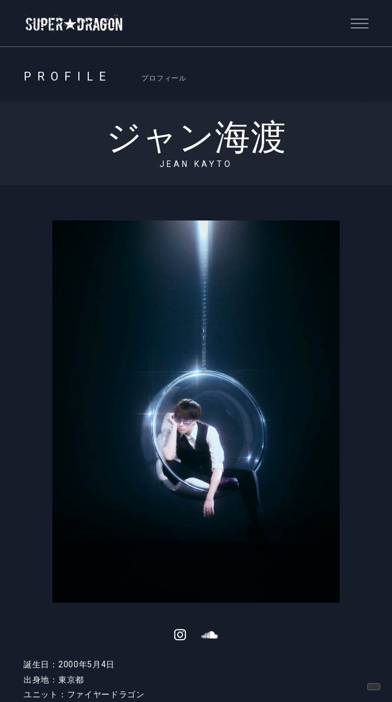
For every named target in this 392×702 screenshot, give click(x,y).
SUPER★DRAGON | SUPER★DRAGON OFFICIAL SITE (75, 23)
